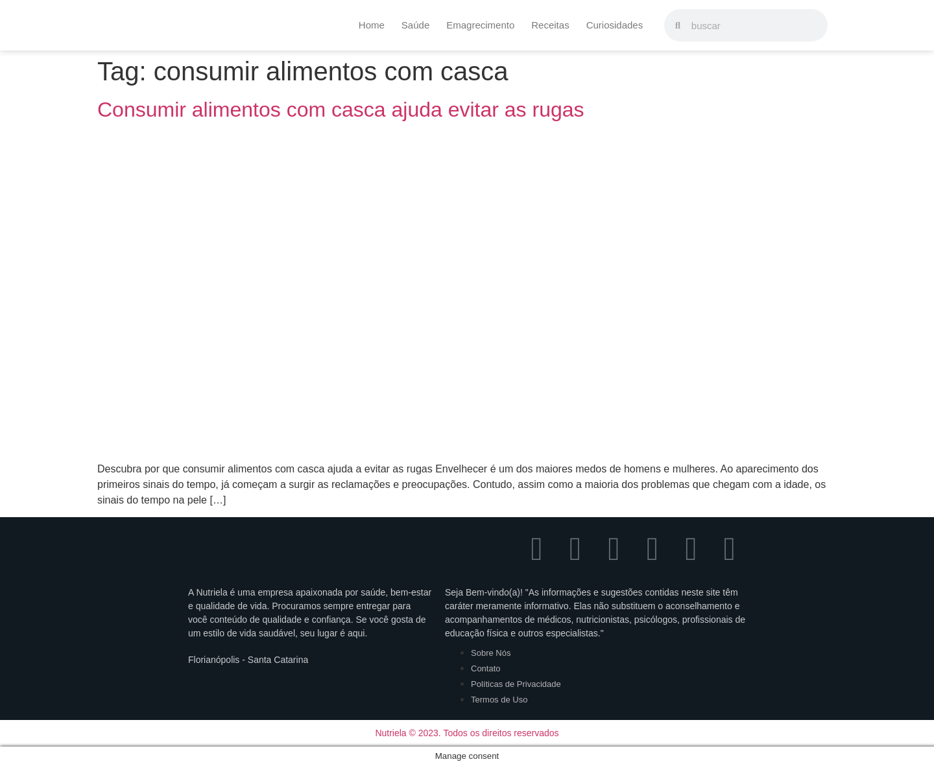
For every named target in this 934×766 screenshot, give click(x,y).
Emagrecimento (480, 24)
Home (372, 24)
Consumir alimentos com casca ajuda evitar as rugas (340, 109)
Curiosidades (614, 24)
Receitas (550, 24)
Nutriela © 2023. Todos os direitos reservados (466, 733)
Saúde (415, 24)
